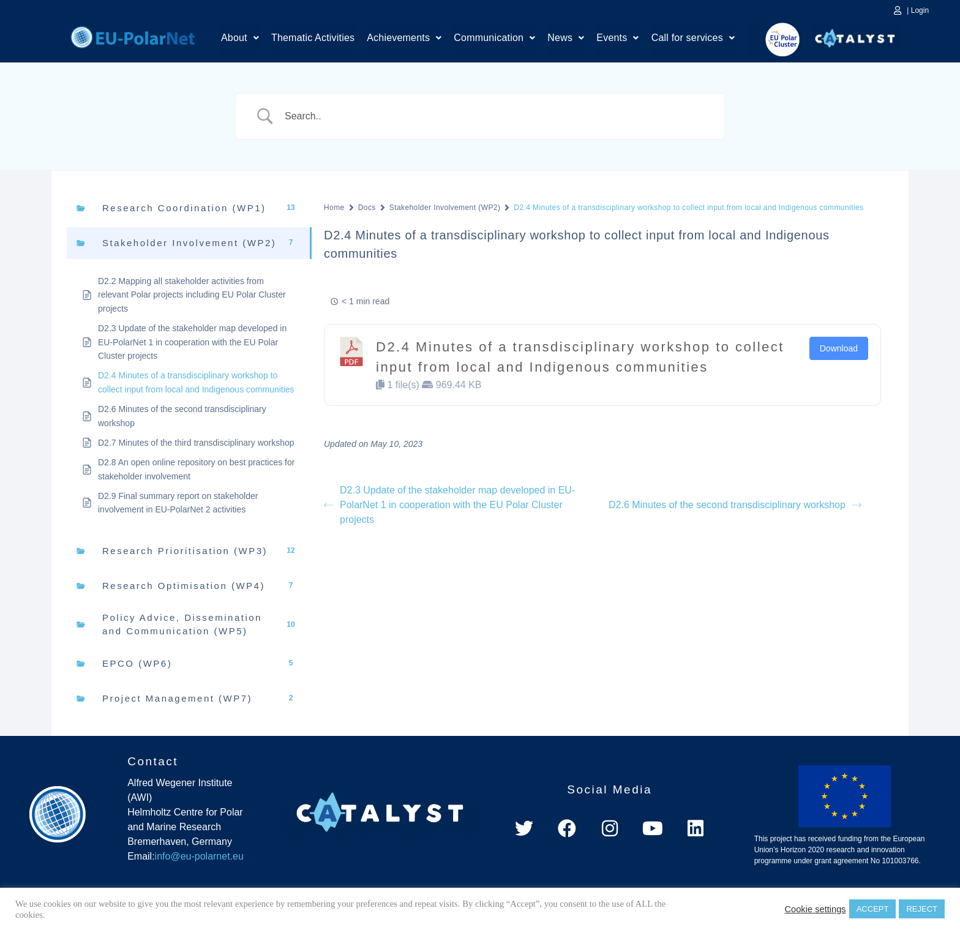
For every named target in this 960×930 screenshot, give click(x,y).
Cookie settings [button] (815, 909)
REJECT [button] (921, 908)
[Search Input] (495, 116)
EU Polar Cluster (774, 39)
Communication (494, 38)
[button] (240, 38)
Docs (367, 207)
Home (132, 35)
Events (617, 38)
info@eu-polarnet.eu (199, 856)
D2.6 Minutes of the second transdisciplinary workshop (735, 505)
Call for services (693, 38)
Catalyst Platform (855, 35)
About (240, 38)
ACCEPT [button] (873, 908)
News (565, 38)
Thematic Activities (312, 38)
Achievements (404, 38)
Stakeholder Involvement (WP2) (445, 207)
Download (839, 348)
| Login (918, 10)
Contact (152, 761)
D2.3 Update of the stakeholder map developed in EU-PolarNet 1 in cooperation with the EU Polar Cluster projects (449, 505)
